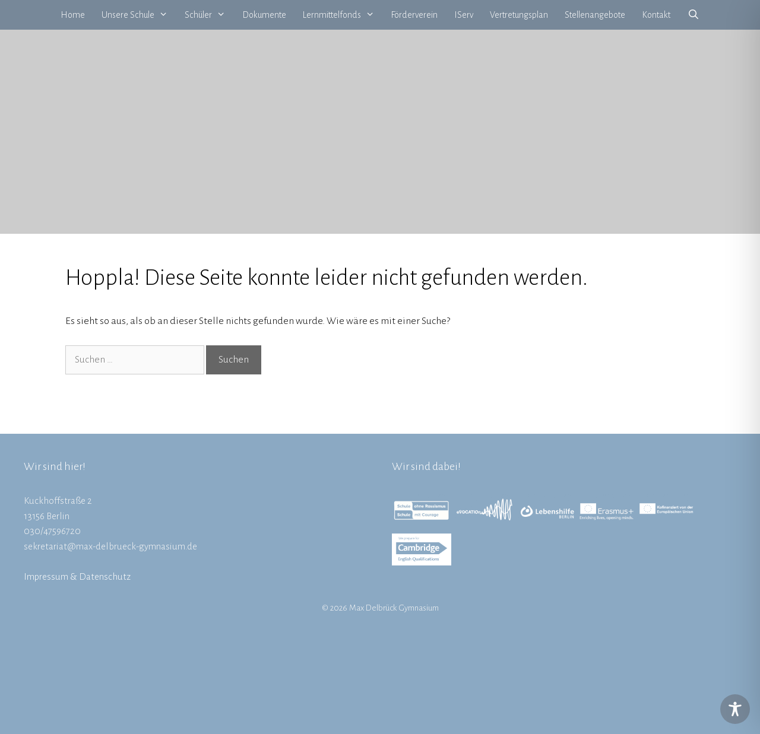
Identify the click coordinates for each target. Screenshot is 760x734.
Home (73, 15)
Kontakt (656, 15)
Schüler (209, 15)
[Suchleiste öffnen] (693, 15)
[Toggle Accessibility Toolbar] (735, 709)
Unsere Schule (139, 15)
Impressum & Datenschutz (77, 576)
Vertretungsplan (519, 15)
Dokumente (264, 15)
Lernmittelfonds (343, 15)
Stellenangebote (595, 15)
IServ (463, 15)
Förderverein (414, 15)
